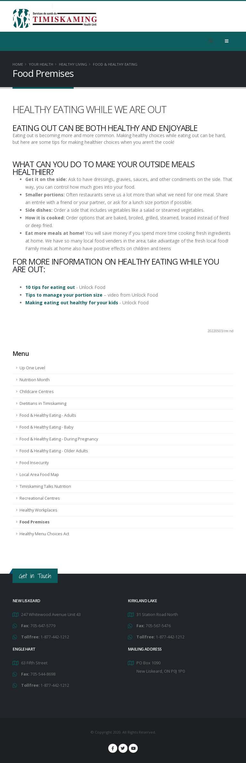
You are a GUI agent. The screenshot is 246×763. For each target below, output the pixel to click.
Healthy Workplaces (38, 510)
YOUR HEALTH (41, 64)
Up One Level (32, 368)
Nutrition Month (35, 379)
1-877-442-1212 (55, 637)
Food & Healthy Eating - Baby (46, 427)
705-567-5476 (158, 625)
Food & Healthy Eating (115, 64)
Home (17, 64)
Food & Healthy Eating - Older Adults (54, 451)
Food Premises (35, 522)
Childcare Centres (37, 391)
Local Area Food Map (39, 474)
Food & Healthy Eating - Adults (48, 415)
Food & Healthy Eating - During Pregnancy (59, 439)
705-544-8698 (42, 674)
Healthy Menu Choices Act (44, 534)
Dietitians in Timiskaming (43, 403)
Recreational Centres (40, 498)
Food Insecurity (34, 462)
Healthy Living (73, 64)
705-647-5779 (42, 625)
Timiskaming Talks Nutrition (45, 486)
